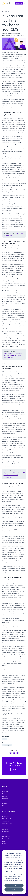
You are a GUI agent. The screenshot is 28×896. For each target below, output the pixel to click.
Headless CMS (7, 745)
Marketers (4, 796)
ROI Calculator (5, 831)
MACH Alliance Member (8, 818)
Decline (14, 889)
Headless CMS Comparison (9, 846)
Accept (14, 885)
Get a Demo (19, 3)
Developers (5, 798)
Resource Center (6, 836)
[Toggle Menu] (24, 3)
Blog (3, 841)
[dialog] (14, 872)
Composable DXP (6, 791)
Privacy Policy (9, 871)
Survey (18, 60)
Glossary (14, 894)
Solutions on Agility (7, 823)
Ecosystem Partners (7, 816)
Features (4, 801)
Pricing (4, 805)
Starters (4, 843)
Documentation (6, 838)
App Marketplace (6, 814)
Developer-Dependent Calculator (10, 834)
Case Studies (5, 821)
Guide (4, 739)
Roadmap (4, 803)
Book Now (14, 769)
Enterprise (4, 793)
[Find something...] (13, 3)
